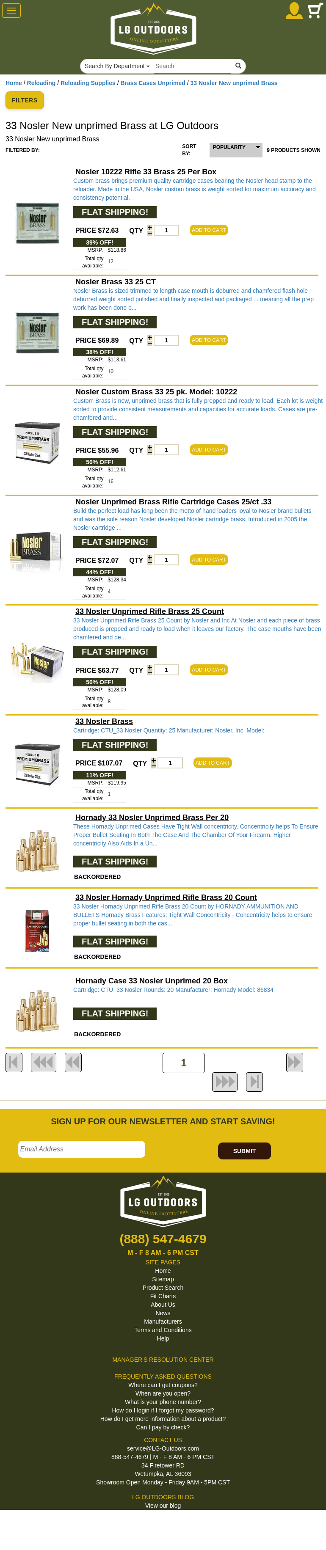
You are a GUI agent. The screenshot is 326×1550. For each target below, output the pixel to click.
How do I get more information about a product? (163, 1418)
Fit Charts (163, 1296)
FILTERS (25, 100)
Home (14, 83)
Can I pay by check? (163, 1427)
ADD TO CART (209, 230)
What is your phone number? (163, 1402)
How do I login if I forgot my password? (163, 1410)
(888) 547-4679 (162, 1239)
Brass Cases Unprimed (153, 83)
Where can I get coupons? (162, 1385)
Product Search (163, 1287)
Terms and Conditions (162, 1330)
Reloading (41, 83)
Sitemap (163, 1279)
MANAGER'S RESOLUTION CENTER (162, 1359)
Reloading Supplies (88, 83)
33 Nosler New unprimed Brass (233, 83)
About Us (163, 1304)
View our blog (163, 1505)
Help (163, 1338)
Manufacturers (163, 1321)
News (162, 1313)
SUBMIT (244, 1151)
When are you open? (163, 1393)
